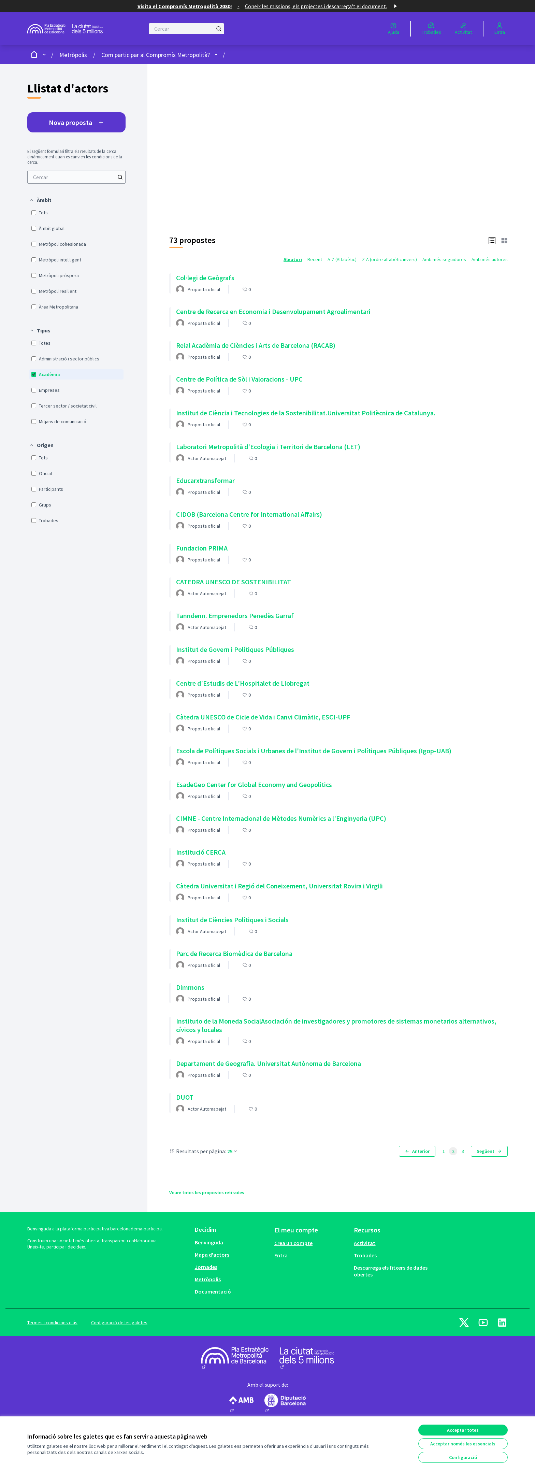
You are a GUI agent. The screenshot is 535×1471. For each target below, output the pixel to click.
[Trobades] (431, 29)
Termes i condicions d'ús (52, 1322)
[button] (40, 200)
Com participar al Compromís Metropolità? (155, 55)
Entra (281, 1255)
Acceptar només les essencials (462, 1444)
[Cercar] (186, 28)
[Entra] (500, 29)
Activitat (364, 1243)
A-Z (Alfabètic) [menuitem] (342, 259)
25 (232, 1151)
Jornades (206, 1266)
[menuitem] (76, 177)
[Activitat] (463, 29)
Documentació (213, 1291)
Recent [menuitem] (314, 259)
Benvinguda (209, 1242)
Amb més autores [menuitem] (490, 259)
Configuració (463, 1457)
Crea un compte (293, 1243)
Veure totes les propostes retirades (206, 1192)
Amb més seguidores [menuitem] (444, 259)
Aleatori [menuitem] (293, 259)
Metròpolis (73, 55)
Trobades (365, 1255)
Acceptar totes (463, 1430)
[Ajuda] (393, 29)
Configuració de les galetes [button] (119, 1322)
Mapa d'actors (212, 1254)
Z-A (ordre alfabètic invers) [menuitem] (389, 259)
